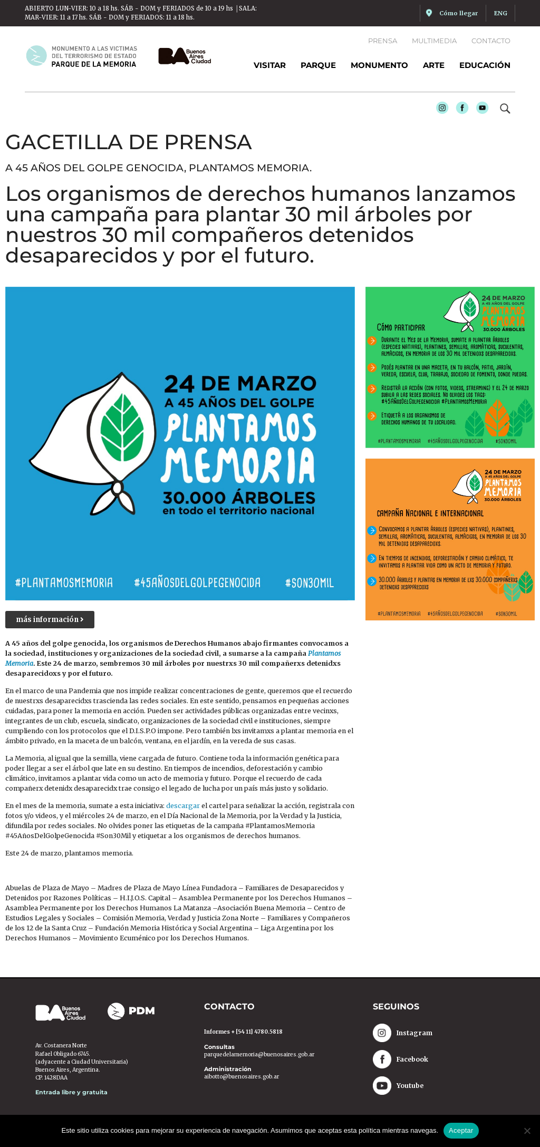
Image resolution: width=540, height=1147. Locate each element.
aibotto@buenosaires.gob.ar (241, 1077)
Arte (434, 65)
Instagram (439, 109)
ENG (500, 13)
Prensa (382, 41)
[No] (527, 1130)
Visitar (270, 65)
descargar (183, 806)
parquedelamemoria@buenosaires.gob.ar (259, 1055)
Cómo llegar (458, 13)
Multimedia (434, 41)
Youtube (479, 109)
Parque (318, 65)
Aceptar (461, 1130)
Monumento (379, 65)
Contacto (490, 41)
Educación (484, 65)
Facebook (459, 109)
